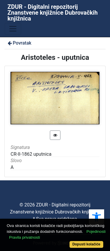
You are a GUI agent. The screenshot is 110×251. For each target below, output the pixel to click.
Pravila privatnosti (24, 237)
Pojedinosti (96, 231)
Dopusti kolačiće (86, 244)
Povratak (19, 43)
